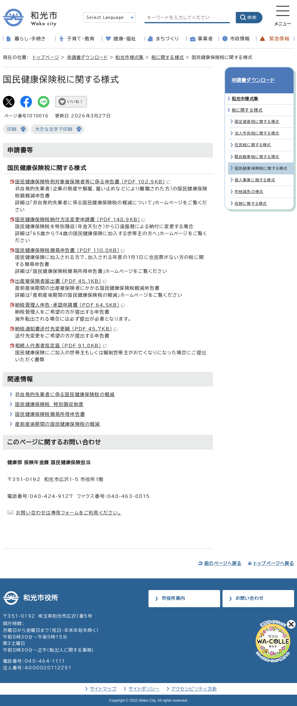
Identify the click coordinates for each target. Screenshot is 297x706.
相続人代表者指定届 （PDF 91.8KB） (60, 345)
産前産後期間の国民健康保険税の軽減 (57, 424)
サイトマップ (103, 689)
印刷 (12, 129)
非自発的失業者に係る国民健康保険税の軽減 (65, 394)
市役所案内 (173, 598)
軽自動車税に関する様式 (257, 146)
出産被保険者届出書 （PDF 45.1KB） (60, 281)
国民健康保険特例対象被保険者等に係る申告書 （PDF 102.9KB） (92, 181)
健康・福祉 (124, 38)
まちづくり (167, 38)
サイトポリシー (143, 689)
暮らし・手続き (30, 38)
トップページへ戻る (273, 563)
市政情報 (240, 38)
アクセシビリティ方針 (194, 689)
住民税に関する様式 (253, 135)
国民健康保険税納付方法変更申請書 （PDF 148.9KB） (80, 219)
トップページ (46, 57)
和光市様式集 (129, 57)
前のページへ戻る (223, 563)
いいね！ (75, 101)
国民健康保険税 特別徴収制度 (49, 404)
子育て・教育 (81, 38)
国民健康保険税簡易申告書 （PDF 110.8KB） (69, 250)
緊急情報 (279, 38)
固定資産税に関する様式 (257, 111)
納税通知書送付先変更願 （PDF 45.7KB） (66, 328)
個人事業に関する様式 (255, 169)
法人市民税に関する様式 (257, 123)
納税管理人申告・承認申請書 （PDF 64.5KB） (69, 305)
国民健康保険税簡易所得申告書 (50, 414)
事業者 (205, 38)
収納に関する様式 (251, 193)
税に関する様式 (167, 57)
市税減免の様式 (249, 181)
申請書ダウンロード (87, 57)
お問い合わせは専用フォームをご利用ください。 (68, 512)
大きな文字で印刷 (54, 129)
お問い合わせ (250, 598)
